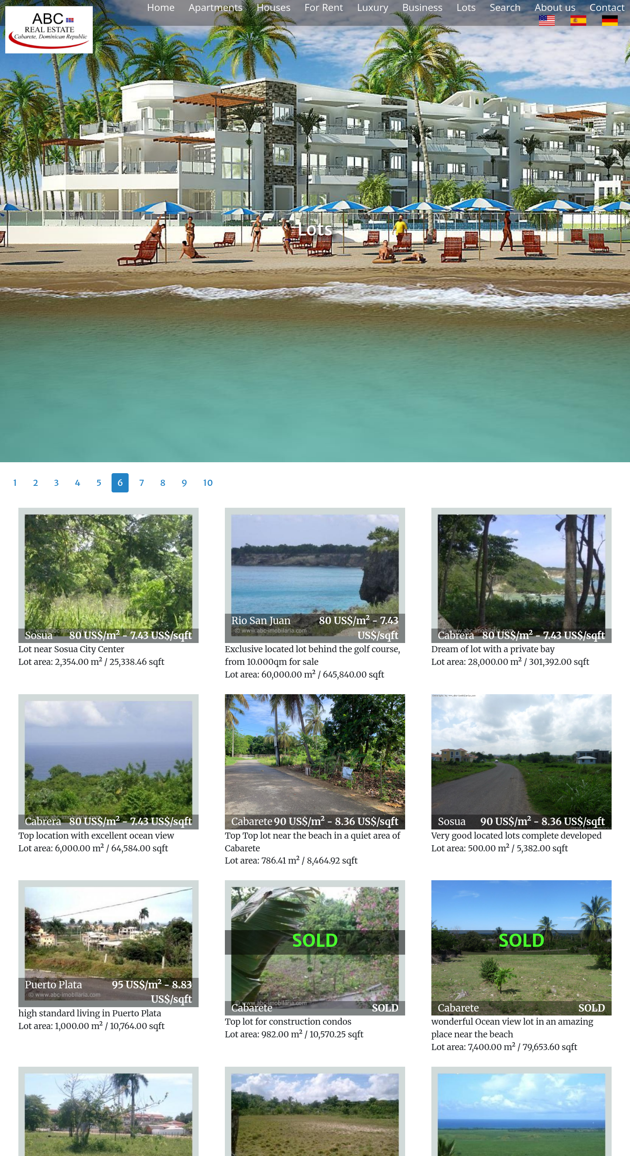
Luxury (372, 7)
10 (208, 482)
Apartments (215, 7)
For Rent (323, 7)
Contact (607, 7)
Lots (466, 7)
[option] (547, 20)
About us (555, 7)
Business (422, 7)
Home (161, 7)
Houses (273, 7)
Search (505, 7)
